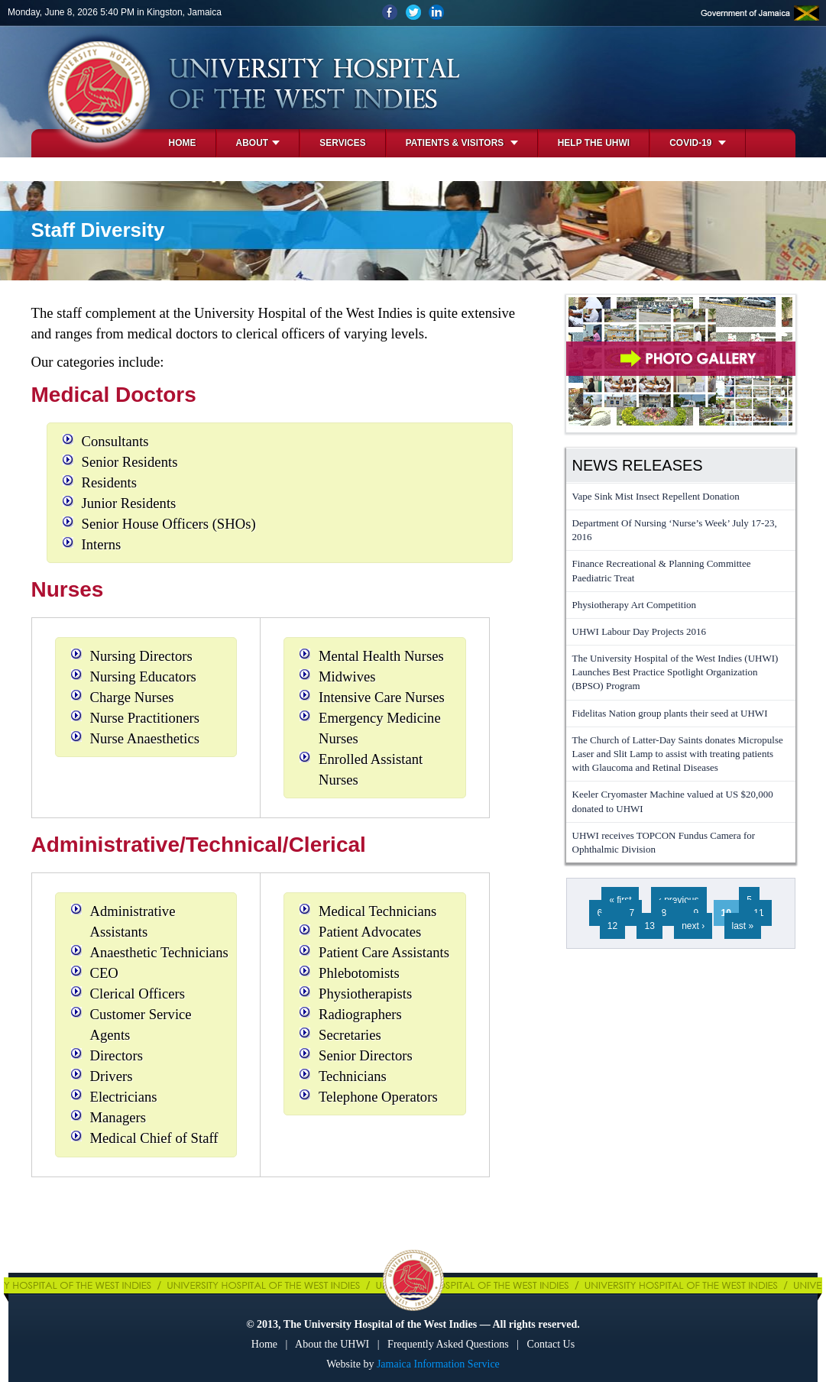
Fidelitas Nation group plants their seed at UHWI (670, 713)
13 (649, 926)
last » (743, 926)
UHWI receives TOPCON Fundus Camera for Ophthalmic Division (664, 842)
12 (612, 926)
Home (182, 143)
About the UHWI (332, 1344)
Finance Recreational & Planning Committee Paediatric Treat (661, 570)
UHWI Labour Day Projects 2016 (639, 631)
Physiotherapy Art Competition (634, 604)
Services (342, 143)
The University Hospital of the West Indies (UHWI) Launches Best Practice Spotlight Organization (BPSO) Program (675, 671)
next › (693, 926)
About (258, 143)
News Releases (637, 465)
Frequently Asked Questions (448, 1344)
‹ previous (679, 900)
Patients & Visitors (462, 143)
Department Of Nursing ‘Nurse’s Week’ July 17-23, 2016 (674, 529)
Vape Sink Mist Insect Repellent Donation (656, 496)
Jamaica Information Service (438, 1364)
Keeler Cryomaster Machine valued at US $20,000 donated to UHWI (672, 801)
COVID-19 (697, 143)
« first (620, 900)
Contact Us (551, 1344)
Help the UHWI (594, 143)
